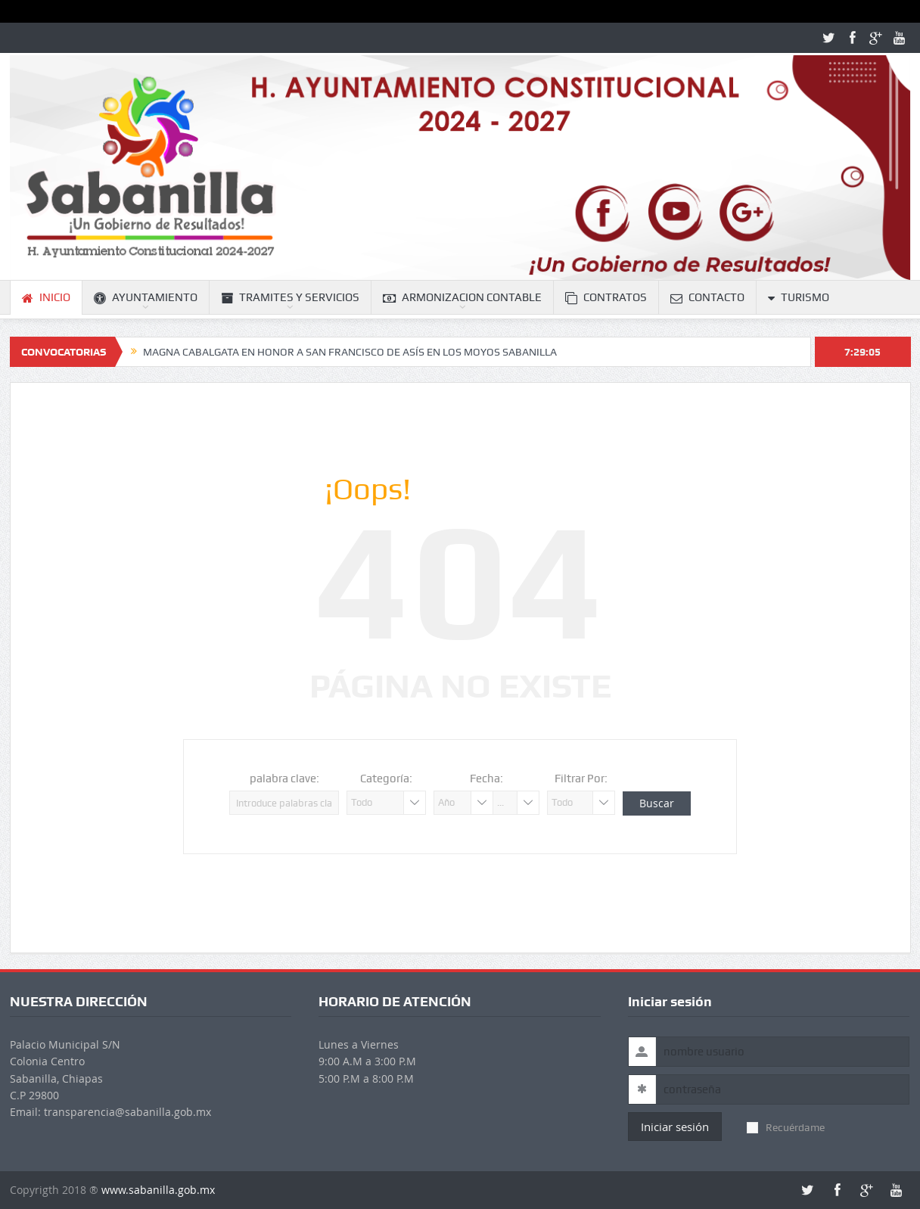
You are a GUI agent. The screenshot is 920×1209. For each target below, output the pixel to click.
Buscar (656, 803)
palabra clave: (284, 778)
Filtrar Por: (581, 778)
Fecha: (486, 778)
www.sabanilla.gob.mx (158, 1190)
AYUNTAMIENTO (145, 297)
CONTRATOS (606, 297)
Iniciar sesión (675, 1126)
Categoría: (386, 778)
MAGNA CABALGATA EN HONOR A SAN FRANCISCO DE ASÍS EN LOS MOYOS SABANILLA (350, 352)
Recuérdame (786, 1127)
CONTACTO (707, 297)
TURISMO (798, 297)
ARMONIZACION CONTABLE (462, 297)
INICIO (46, 297)
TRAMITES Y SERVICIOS (290, 297)
